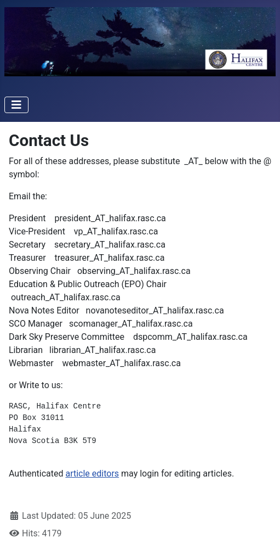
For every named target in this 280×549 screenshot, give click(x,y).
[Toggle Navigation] (16, 105)
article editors (92, 473)
